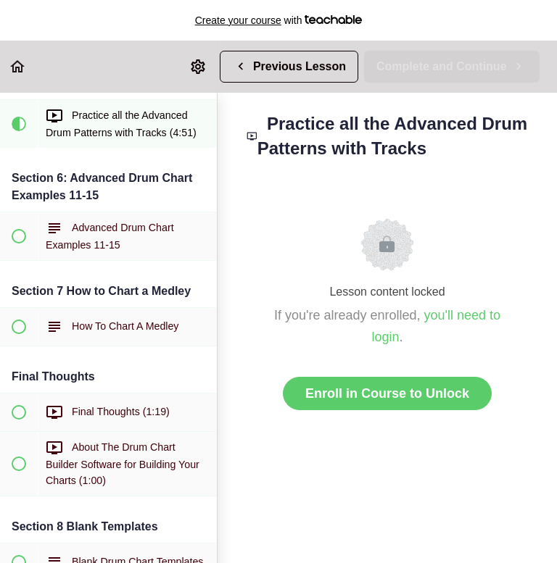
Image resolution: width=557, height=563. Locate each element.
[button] (18, 66)
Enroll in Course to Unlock (387, 393)
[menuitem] (199, 66)
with (279, 20)
